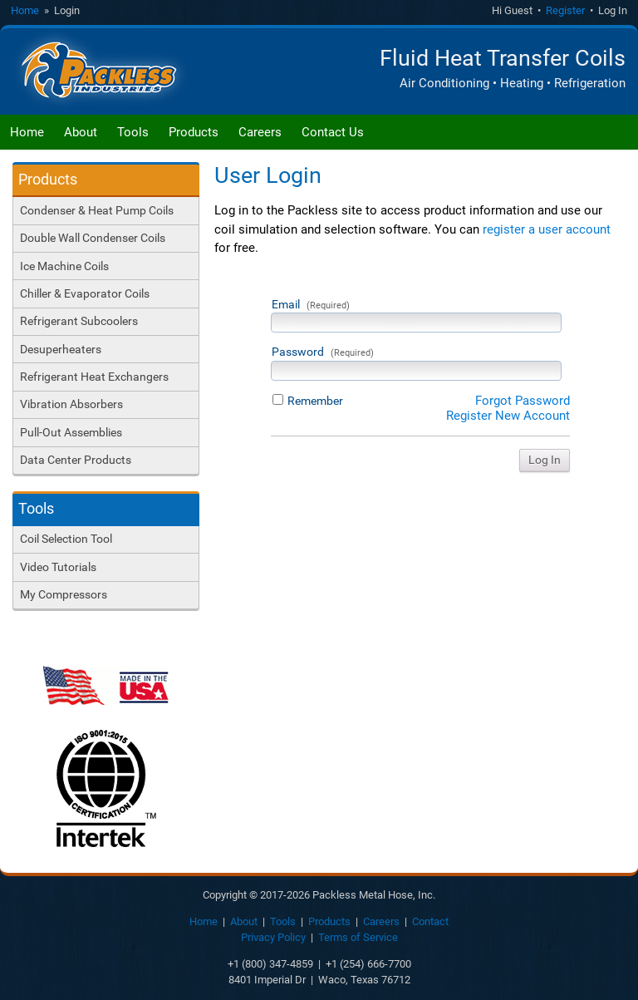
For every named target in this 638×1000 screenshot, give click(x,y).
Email (311, 304)
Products (193, 132)
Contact (430, 921)
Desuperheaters (60, 349)
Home (25, 10)
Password (323, 351)
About (80, 132)
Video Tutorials (58, 567)
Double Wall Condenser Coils (92, 237)
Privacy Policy (273, 937)
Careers (260, 132)
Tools (133, 132)
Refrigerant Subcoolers (79, 321)
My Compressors (63, 594)
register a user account (547, 229)
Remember (315, 400)
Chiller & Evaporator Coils (85, 293)
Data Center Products (75, 459)
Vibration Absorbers (71, 404)
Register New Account (508, 415)
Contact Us (333, 132)
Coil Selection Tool (66, 538)
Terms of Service (358, 937)
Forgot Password (522, 400)
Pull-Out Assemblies (71, 432)
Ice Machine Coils (64, 266)
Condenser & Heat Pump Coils (97, 210)
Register (565, 10)
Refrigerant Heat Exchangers (94, 376)
